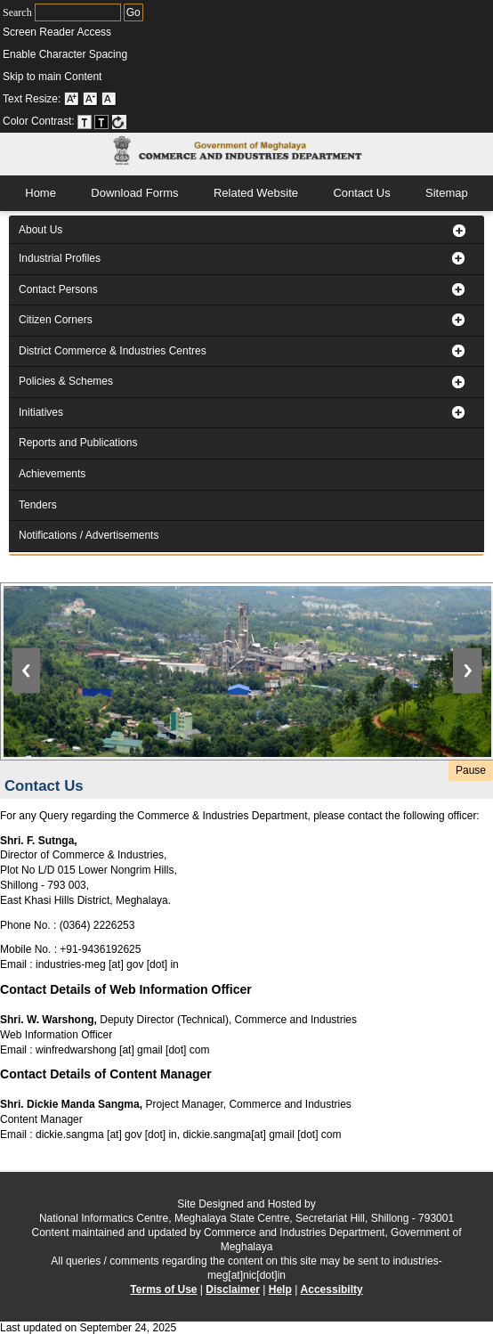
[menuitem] (221, 32)
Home (40, 192)
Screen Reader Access (57, 32)
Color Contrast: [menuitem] (64, 121)
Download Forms (134, 192)
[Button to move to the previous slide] (20, 651)
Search (62, 12)
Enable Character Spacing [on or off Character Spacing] (65, 54)
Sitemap (446, 192)
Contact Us (361, 192)
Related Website (256, 192)
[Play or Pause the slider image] (471, 771)
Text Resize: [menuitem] (60, 99)
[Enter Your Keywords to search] (78, 12)
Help (280, 1289)
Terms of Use (163, 1289)
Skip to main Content (52, 76)
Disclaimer (233, 1289)
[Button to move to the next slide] (473, 651)
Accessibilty (332, 1289)
